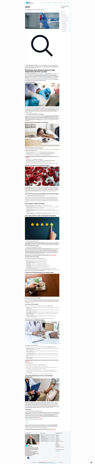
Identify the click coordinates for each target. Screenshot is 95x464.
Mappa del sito (54, 463)
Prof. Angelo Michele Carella (42, 73)
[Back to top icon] (91, 462)
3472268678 (63, 7)
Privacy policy (40, 463)
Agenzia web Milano (56, 462)
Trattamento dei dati (49, 463)
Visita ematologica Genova (44, 438)
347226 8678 (58, 451)
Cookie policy (44, 463)
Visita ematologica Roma (44, 440)
